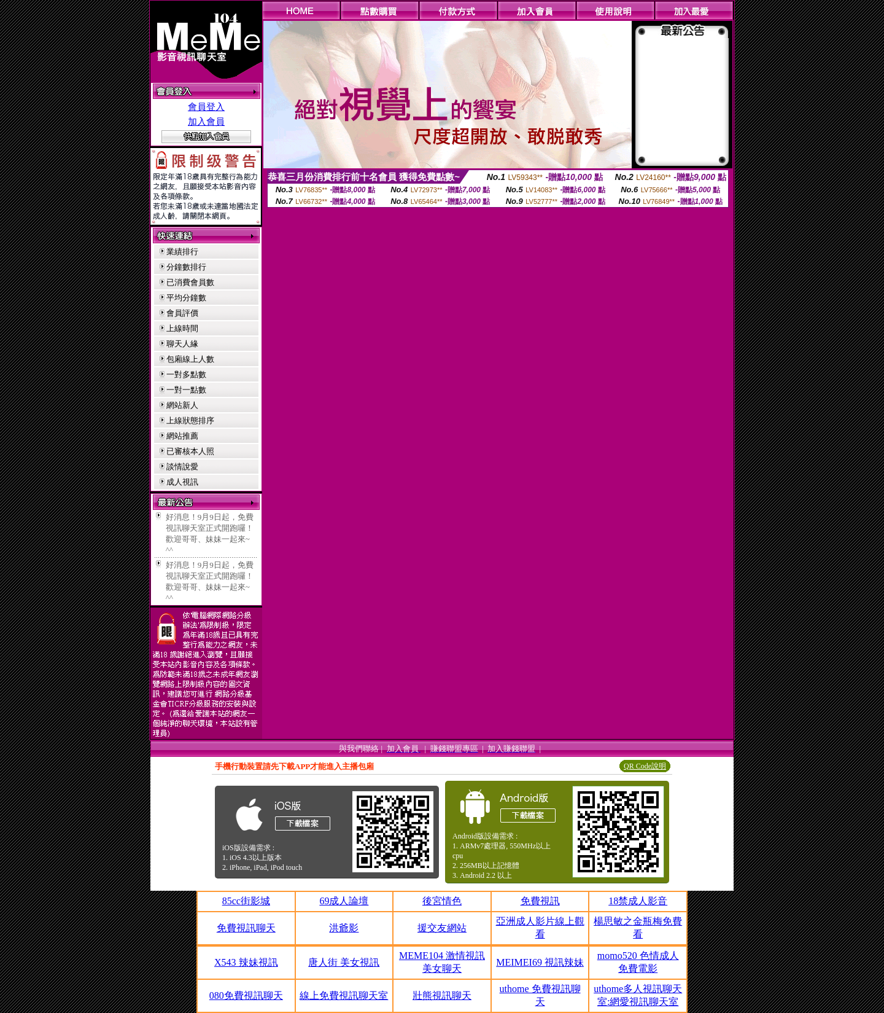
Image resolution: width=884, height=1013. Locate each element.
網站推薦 (182, 435)
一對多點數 (186, 374)
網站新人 (182, 405)
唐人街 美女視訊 (343, 962)
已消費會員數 (190, 282)
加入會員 (206, 122)
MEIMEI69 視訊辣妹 (540, 962)
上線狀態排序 (190, 420)
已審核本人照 (190, 451)
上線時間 (182, 328)
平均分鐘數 (186, 297)
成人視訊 (182, 482)
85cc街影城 (246, 901)
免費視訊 (540, 901)
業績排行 (182, 251)
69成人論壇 (343, 901)
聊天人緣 (182, 343)
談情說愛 (182, 466)
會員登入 (206, 107)
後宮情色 (442, 901)
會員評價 (182, 313)
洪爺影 (344, 928)
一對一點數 (186, 389)
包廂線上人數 (190, 359)
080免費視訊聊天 (246, 995)
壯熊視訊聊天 (442, 995)
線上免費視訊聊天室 (344, 995)
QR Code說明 (645, 766)
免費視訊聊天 (246, 928)
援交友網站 (442, 928)
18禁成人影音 (637, 901)
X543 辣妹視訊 (246, 962)
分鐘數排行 (186, 267)
